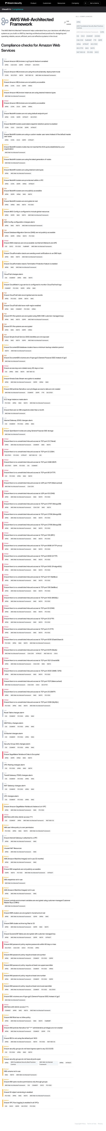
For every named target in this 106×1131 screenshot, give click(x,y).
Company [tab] (75, 3)
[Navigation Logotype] (13, 3)
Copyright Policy (80, 1124)
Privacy (100, 1124)
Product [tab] (33, 3)
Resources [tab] (61, 3)
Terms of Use (91, 1124)
